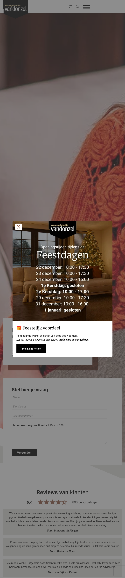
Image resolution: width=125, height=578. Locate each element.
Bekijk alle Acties (31, 348)
